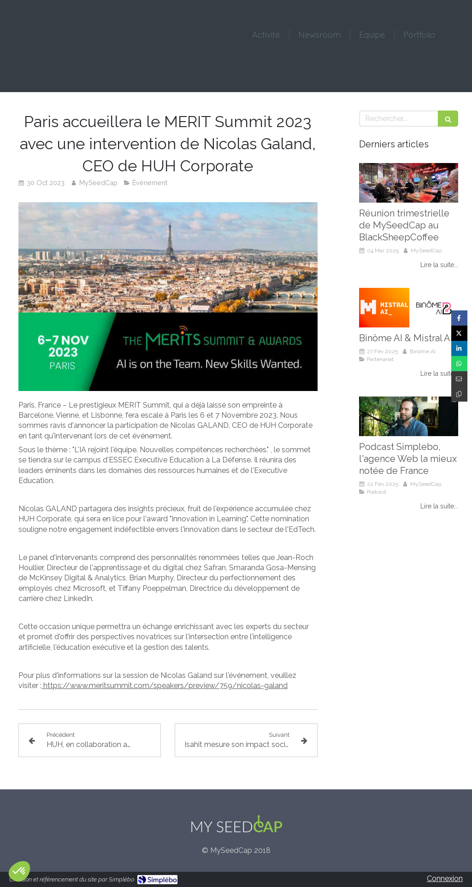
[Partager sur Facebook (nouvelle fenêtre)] (459, 318)
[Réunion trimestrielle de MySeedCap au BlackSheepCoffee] (408, 183)
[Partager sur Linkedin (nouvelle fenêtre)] (459, 348)
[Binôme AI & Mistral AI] (408, 307)
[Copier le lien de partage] (459, 394)
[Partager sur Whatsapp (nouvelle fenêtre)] (459, 363)
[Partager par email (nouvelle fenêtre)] (459, 378)
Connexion (445, 878)
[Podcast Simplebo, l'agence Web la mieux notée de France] (408, 416)
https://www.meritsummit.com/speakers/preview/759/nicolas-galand (165, 685)
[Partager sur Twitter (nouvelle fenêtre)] (459, 333)
